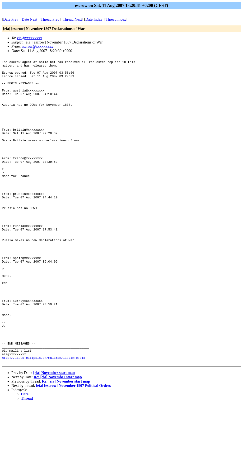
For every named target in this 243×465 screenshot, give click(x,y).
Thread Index (116, 19)
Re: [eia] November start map (58, 438)
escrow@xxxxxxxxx (37, 46)
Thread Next (72, 19)
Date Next (29, 19)
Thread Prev (50, 19)
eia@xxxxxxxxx (29, 38)
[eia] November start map (54, 433)
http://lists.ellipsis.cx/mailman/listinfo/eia (43, 417)
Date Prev (10, 19)
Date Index (93, 19)
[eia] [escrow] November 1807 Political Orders (73, 446)
